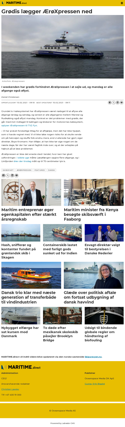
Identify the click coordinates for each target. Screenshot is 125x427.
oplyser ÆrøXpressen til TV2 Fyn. (19, 125)
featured (40, 170)
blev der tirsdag (22, 161)
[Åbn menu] (122, 3)
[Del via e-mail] (121, 102)
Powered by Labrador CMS (62, 423)
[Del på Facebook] (110, 102)
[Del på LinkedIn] (117, 102)
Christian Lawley (10, 389)
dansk (51, 170)
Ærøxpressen (24, 170)
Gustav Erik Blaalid (95, 384)
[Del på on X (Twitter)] (114, 102)
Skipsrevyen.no (93, 357)
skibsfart (8, 170)
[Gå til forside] (14, 3)
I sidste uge (23, 157)
